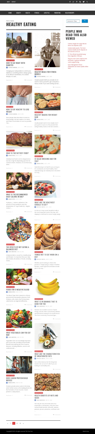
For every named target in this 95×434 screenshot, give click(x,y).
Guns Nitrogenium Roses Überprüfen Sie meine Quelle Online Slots (78, 66)
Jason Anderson (40, 313)
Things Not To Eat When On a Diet (46, 263)
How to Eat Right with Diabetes (15, 63)
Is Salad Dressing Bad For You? (45, 167)
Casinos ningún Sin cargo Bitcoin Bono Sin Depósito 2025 (77, 44)
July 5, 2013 (21, 67)
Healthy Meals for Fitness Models (45, 72)
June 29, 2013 (49, 266)
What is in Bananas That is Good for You (45, 309)
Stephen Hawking (12, 67)
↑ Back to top (85, 431)
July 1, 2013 (48, 214)
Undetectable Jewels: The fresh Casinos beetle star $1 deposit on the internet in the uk (77, 49)
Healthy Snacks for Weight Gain (46, 123)
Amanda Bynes (39, 126)
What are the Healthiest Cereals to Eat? (44, 210)
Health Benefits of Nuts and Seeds (46, 403)
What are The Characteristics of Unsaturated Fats (47, 362)
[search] (72, 21)
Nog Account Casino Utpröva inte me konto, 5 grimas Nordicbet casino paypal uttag (77, 60)
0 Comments (28, 80)
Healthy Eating (10, 60)
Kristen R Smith (40, 214)
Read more (9, 80)
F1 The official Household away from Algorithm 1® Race (77, 55)
